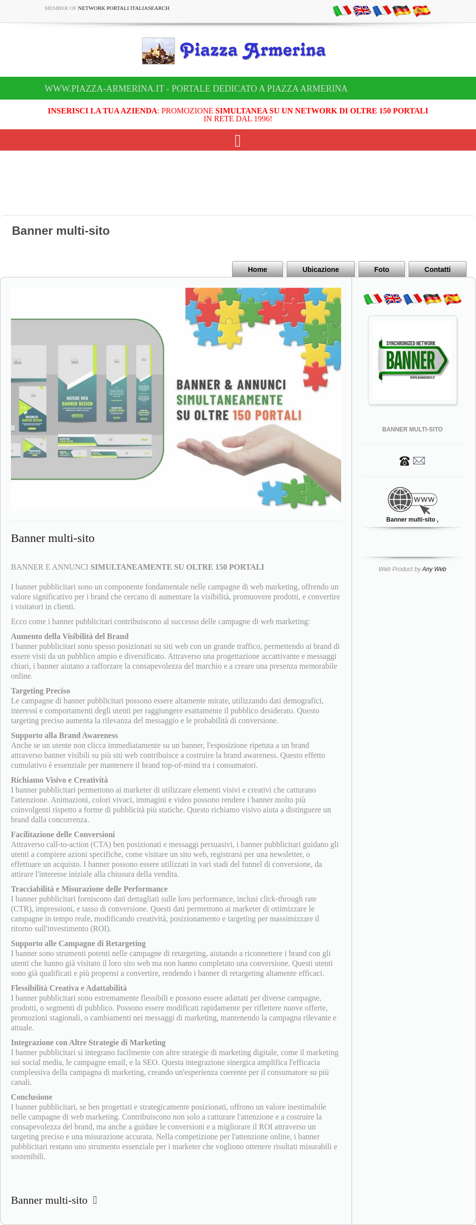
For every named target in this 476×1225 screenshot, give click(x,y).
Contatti (437, 269)
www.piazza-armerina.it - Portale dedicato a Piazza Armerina (196, 89)
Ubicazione (320, 269)
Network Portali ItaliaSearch (124, 8)
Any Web (434, 569)
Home (257, 269)
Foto (381, 269)
